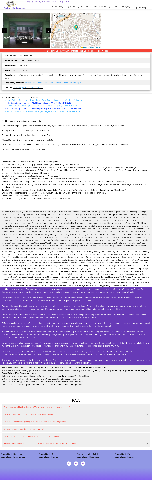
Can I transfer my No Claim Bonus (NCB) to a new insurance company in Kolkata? (37, 407)
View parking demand (108, 7)
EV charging (124, 7)
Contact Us (75, 474)
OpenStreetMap (95, 47)
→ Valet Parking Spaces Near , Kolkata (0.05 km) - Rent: (43, 100)
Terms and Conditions (110, 474)
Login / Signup (140, 8)
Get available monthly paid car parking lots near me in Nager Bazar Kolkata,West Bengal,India (42, 382)
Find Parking (57, 7)
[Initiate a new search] (97, 16)
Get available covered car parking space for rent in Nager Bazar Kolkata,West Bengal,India (41, 379)
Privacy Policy (91, 474)
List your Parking (72, 7)
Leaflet (84, 47)
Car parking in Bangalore (11, 454)
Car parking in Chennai (49, 454)
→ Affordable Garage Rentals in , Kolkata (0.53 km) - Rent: (38, 103)
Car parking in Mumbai (49, 457)
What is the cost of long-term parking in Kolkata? (24, 429)
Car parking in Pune (123, 454)
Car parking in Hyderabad (88, 457)
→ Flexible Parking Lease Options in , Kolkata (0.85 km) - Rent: (40, 106)
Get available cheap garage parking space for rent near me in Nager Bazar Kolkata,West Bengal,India (45, 376)
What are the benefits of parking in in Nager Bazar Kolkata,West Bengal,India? (35, 422)
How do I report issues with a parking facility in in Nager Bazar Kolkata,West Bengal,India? (40, 443)
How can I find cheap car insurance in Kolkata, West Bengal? (28, 414)
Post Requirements (89, 7)
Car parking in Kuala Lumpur (13, 457)
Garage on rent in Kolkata (88, 454)
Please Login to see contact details (28, 88)
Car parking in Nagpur (124, 457)
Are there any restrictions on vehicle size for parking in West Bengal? (32, 436)
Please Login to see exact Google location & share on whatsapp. (53, 83)
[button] (76, 28)
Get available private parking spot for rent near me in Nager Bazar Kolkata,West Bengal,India (42, 384)
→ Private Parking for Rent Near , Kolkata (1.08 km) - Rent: (43, 109)
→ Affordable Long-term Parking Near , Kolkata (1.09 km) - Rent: (42, 111)
